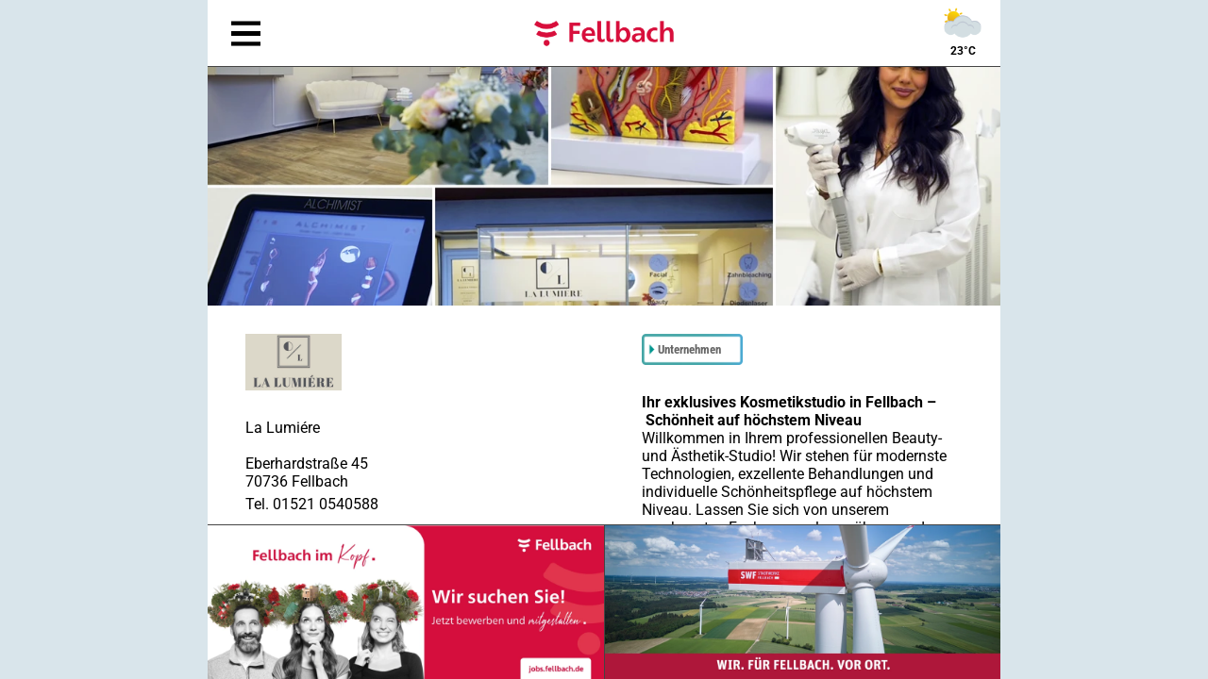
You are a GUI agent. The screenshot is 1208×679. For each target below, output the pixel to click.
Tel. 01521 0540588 (311, 504)
